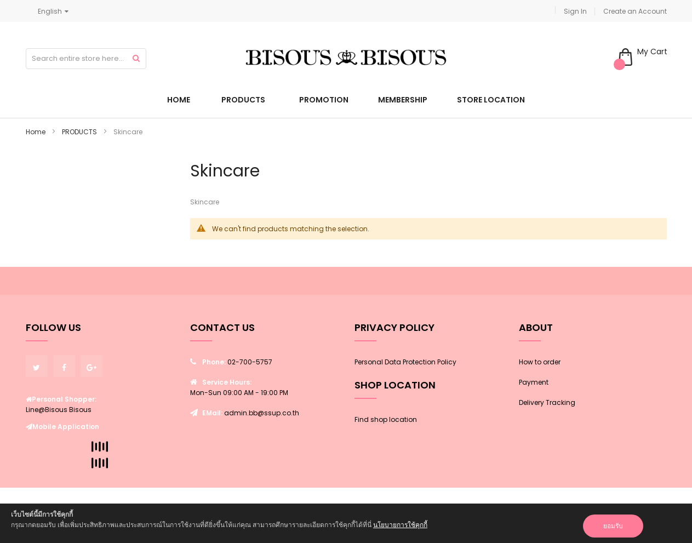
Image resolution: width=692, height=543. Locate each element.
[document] (346, 523)
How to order (540, 362)
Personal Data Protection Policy (405, 362)
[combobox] (86, 58)
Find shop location (385, 419)
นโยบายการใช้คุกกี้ (400, 524)
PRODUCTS (80, 131)
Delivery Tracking (547, 402)
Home (36, 131)
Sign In (575, 11)
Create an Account (635, 11)
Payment (533, 382)
